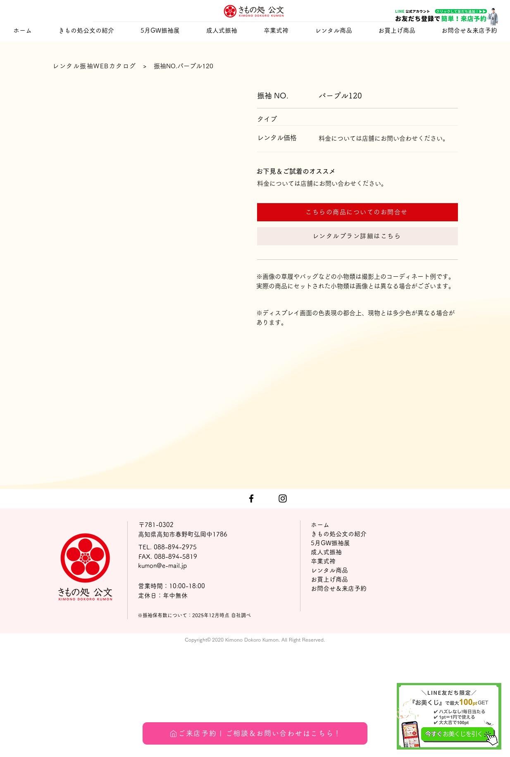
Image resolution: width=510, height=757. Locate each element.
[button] (221, 30)
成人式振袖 (326, 552)
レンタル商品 (329, 570)
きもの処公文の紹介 (339, 534)
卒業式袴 (323, 561)
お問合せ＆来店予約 (339, 588)
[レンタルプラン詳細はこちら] (357, 236)
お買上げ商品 (329, 579)
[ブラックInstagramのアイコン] (282, 498)
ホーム (320, 525)
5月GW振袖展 (330, 543)
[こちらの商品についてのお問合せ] (357, 212)
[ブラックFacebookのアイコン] (251, 498)
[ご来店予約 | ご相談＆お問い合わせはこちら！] (255, 733)
